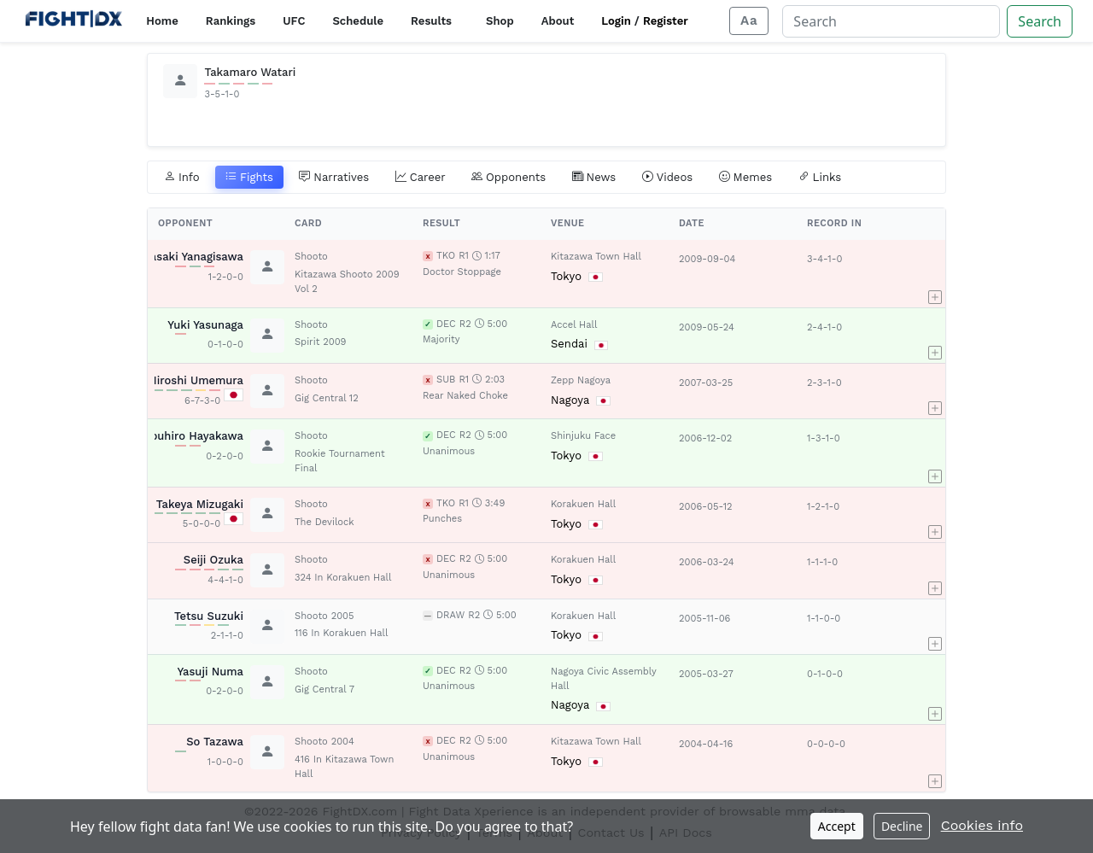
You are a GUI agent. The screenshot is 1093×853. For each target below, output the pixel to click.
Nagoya (570, 400)
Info (182, 177)
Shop (500, 21)
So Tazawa (214, 741)
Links (820, 177)
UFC (294, 21)
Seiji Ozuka (213, 559)
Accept (837, 826)
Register (665, 21)
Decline (902, 826)
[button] (935, 273)
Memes (746, 177)
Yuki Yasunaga (205, 324)
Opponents (508, 177)
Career (420, 177)
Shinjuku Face (583, 435)
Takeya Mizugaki (199, 504)
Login (616, 21)
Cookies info (982, 825)
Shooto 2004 (324, 741)
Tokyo (566, 276)
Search (1039, 21)
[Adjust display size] (749, 21)
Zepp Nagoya (581, 380)
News (594, 177)
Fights (249, 177)
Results (431, 21)
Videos (667, 177)
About (558, 21)
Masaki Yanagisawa (192, 256)
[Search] (891, 21)
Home (162, 21)
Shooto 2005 (324, 616)
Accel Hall (574, 324)
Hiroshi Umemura (196, 380)
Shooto (311, 256)
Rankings (230, 21)
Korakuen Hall (583, 504)
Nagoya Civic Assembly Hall (603, 679)
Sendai (569, 343)
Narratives (334, 177)
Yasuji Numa (211, 671)
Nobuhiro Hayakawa (189, 435)
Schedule (357, 21)
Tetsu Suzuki (208, 616)
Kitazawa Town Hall (596, 256)
